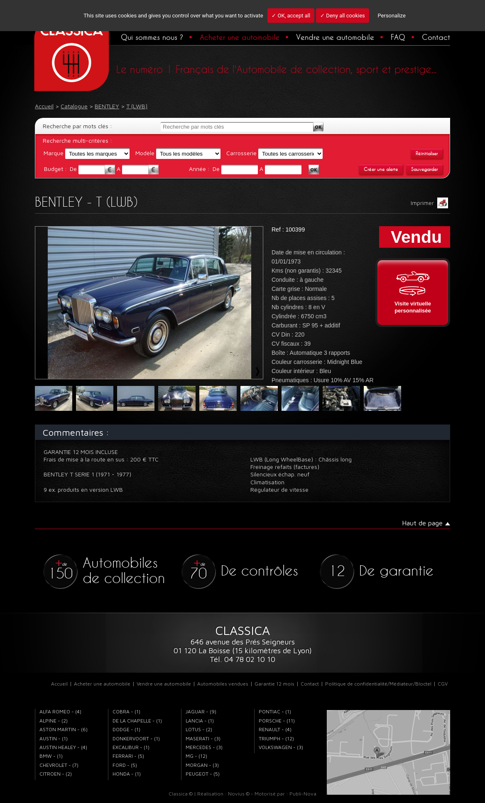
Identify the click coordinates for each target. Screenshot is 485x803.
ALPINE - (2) (53, 721)
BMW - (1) (51, 756)
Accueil (59, 684)
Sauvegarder (424, 169)
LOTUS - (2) (199, 729)
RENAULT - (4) (275, 729)
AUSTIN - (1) (53, 738)
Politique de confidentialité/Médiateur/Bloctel (378, 684)
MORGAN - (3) (202, 765)
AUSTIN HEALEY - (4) (63, 747)
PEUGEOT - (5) (203, 774)
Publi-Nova (302, 794)
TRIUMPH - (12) (276, 738)
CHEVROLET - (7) (58, 765)
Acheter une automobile (239, 37)
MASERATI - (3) (203, 738)
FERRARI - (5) (128, 756)
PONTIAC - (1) (275, 711)
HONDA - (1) (127, 774)
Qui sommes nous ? (152, 37)
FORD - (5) (125, 765)
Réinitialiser (427, 153)
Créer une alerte (381, 169)
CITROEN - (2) (55, 774)
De (74, 168)
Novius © (239, 794)
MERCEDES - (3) (204, 747)
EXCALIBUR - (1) (131, 747)
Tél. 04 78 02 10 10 (242, 659)
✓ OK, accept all (291, 15)
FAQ (398, 37)
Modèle (144, 152)
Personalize (391, 15)
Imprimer (429, 203)
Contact (436, 37)
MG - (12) (196, 756)
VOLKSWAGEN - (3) (281, 747)
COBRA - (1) (126, 711)
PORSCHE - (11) (277, 721)
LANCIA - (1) (200, 721)
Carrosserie (241, 152)
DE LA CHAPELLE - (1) (137, 721)
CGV (443, 684)
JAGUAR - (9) (201, 711)
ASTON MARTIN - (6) (63, 729)
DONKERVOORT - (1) (136, 738)
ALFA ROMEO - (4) (60, 711)
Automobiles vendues (222, 684)
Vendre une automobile (335, 37)
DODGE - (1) (126, 729)
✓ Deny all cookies (342, 15)
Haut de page (422, 523)
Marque (54, 152)
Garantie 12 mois (274, 684)
